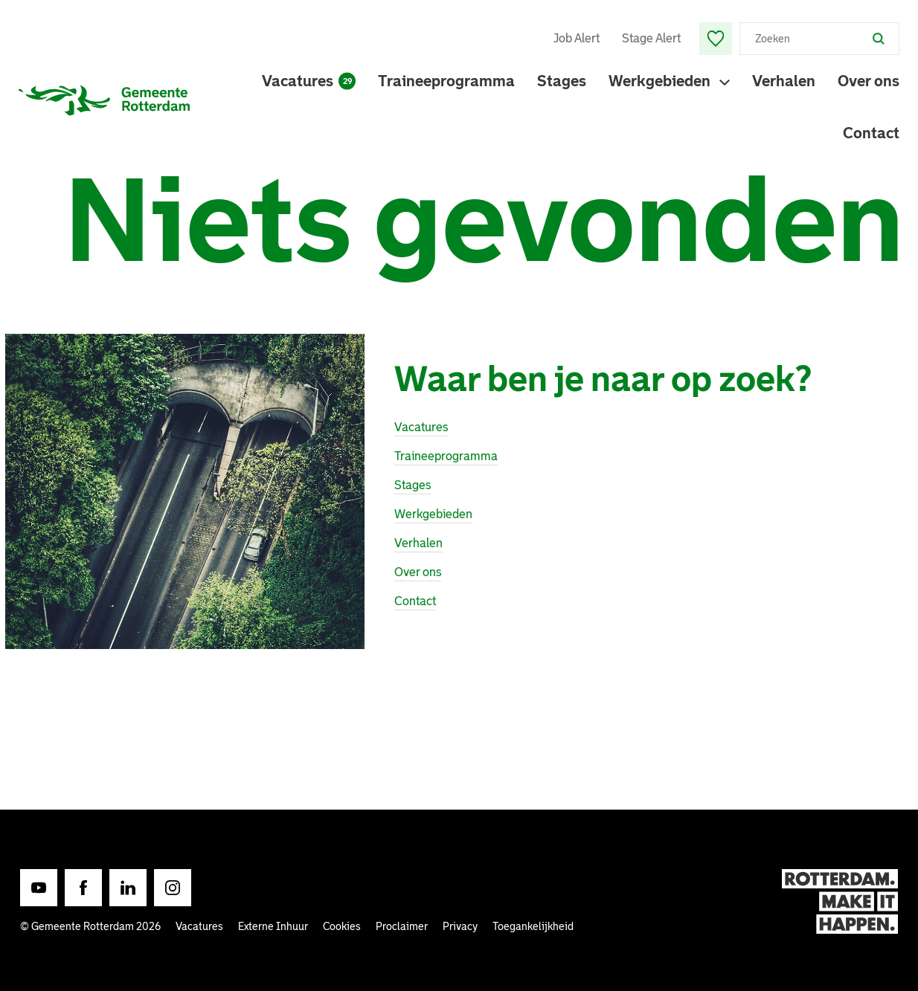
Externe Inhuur (273, 926)
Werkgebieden (659, 81)
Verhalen (783, 81)
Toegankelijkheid (533, 926)
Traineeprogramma (446, 81)
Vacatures (309, 81)
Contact (871, 133)
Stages (561, 81)
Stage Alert (651, 38)
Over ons (868, 81)
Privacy (460, 926)
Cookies (342, 926)
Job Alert (576, 38)
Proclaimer (402, 926)
